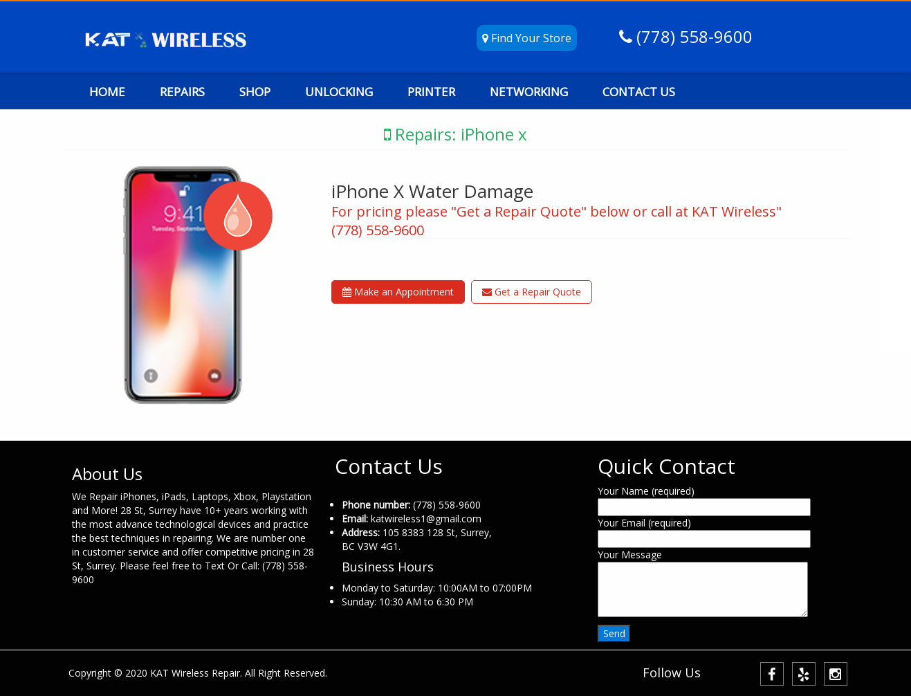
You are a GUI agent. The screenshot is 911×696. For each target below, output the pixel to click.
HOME (107, 92)
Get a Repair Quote (531, 291)
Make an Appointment (398, 291)
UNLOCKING (339, 92)
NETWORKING (529, 92)
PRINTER (431, 92)
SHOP (254, 92)
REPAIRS (182, 92)
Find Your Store (526, 38)
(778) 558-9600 (692, 36)
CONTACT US (638, 92)
